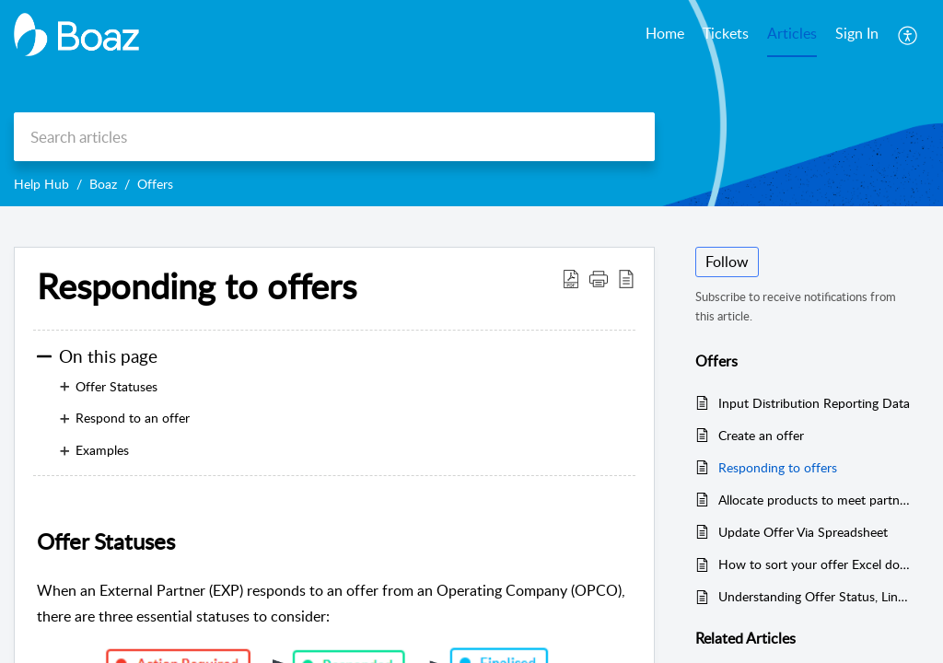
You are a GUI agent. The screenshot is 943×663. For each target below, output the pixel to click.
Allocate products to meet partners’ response (814, 499)
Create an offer (761, 435)
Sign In (857, 33)
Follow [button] (727, 261)
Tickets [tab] (726, 33)
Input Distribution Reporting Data (814, 403)
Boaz (103, 183)
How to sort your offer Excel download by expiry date (814, 564)
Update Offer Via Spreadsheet (803, 532)
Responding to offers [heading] (196, 286)
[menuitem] (857, 35)
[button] (908, 35)
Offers (155, 183)
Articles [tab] (792, 33)
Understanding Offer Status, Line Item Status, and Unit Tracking (814, 596)
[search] (334, 136)
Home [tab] (665, 33)
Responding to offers (777, 467)
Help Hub (41, 183)
